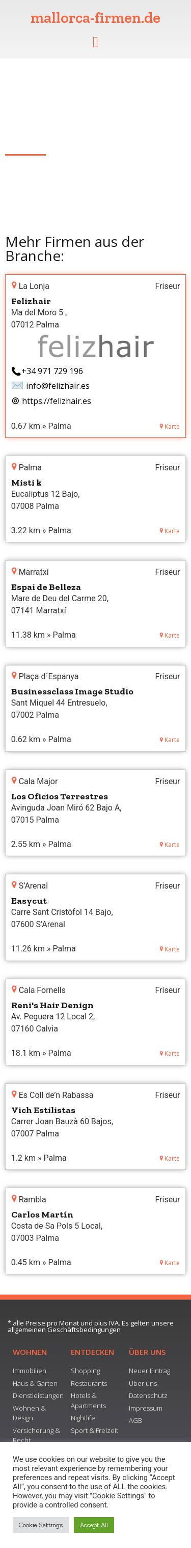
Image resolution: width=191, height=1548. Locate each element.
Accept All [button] (94, 1525)
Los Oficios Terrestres (59, 796)
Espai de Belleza (46, 587)
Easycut (29, 900)
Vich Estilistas (43, 1110)
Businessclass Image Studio (72, 691)
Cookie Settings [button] (41, 1525)
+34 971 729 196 (52, 371)
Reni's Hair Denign (52, 1005)
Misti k (26, 482)
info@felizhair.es (58, 385)
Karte (169, 426)
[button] (95, 41)
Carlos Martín (42, 1214)
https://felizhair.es (56, 401)
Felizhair (31, 301)
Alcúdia (18, 138)
